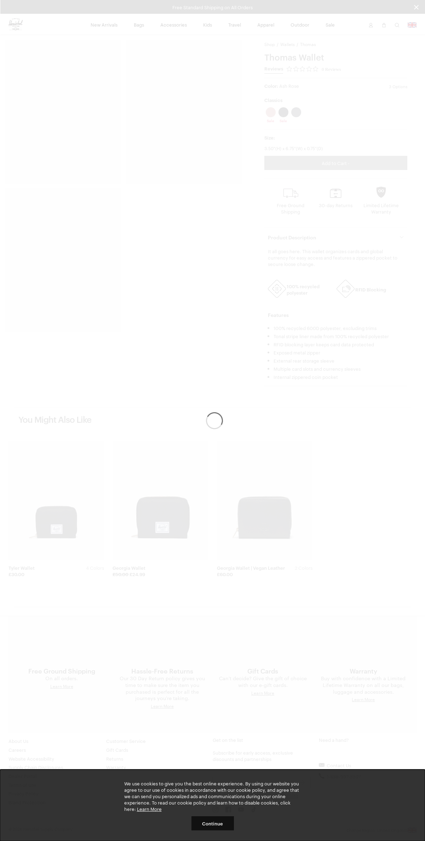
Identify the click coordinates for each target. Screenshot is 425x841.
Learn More (149, 809)
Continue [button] (212, 823)
